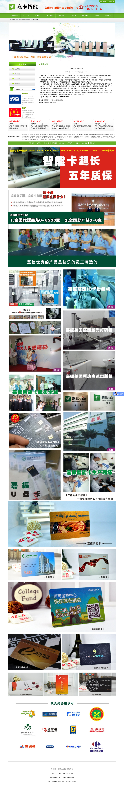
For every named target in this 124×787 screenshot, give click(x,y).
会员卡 (55, 134)
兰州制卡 (41, 137)
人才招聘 (96, 15)
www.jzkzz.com (81, 124)
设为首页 (103, 1)
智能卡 (69, 134)
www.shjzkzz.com (60, 124)
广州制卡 (85, 134)
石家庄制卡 (110, 134)
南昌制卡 (103, 134)
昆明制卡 (35, 137)
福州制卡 (91, 134)
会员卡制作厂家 (34, 139)
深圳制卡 (24, 134)
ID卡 (77, 134)
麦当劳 (24, 108)
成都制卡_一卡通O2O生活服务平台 (53, 100)
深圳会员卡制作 (71, 137)
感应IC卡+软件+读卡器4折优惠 (27, 19)
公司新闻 (17, 78)
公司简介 (26, 15)
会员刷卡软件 (44, 134)
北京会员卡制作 (88, 137)
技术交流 (17, 69)
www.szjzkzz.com (17, 124)
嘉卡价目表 (13, 19)
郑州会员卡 (111, 137)
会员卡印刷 (104, 137)
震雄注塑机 (52, 139)
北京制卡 (30, 134)
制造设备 (85, 15)
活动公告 (17, 83)
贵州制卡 (29, 137)
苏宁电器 (25, 93)
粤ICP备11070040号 (70, 781)
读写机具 (73, 15)
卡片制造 (50, 15)
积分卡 (60, 134)
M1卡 (80, 134)
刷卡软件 (61, 15)
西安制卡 (36, 134)
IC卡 (73, 134)
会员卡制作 (80, 137)
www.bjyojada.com (40, 126)
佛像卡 (51, 134)
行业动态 (17, 74)
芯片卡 (65, 134)
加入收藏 (111, 1)
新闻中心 (38, 15)
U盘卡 (52, 137)
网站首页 (15, 15)
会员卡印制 (97, 137)
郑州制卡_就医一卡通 (50, 102)
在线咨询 (108, 15)
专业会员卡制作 (43, 139)
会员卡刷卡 (25, 139)
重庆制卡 (47, 137)
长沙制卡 (97, 134)
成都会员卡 (63, 137)
